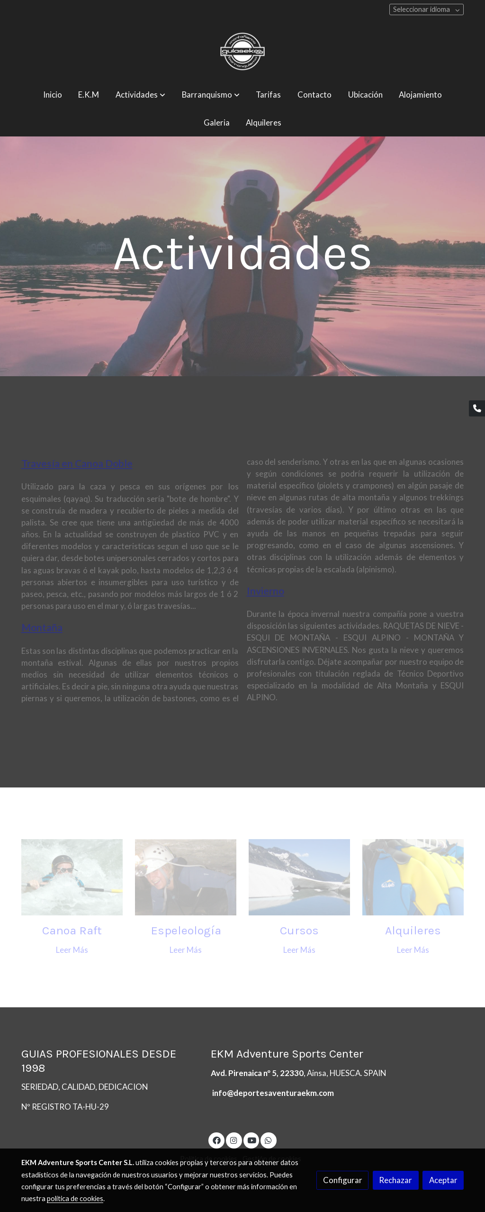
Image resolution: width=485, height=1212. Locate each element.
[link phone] (477, 408)
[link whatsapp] (268, 1140)
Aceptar (443, 1180)
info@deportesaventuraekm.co (269, 1093)
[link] (242, 51)
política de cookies (75, 1198)
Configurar (342, 1180)
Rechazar (395, 1180)
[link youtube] (251, 1140)
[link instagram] (234, 1140)
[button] (140, 95)
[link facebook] (216, 1140)
